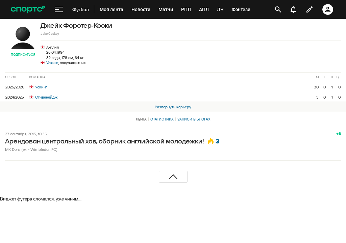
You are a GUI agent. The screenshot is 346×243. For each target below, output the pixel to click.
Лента (141, 119)
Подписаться (23, 54)
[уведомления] (293, 9)
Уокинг (52, 62)
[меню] (59, 9)
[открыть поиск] (278, 9)
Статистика (162, 119)
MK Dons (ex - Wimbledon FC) (31, 149)
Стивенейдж (43, 97)
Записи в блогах (193, 119)
